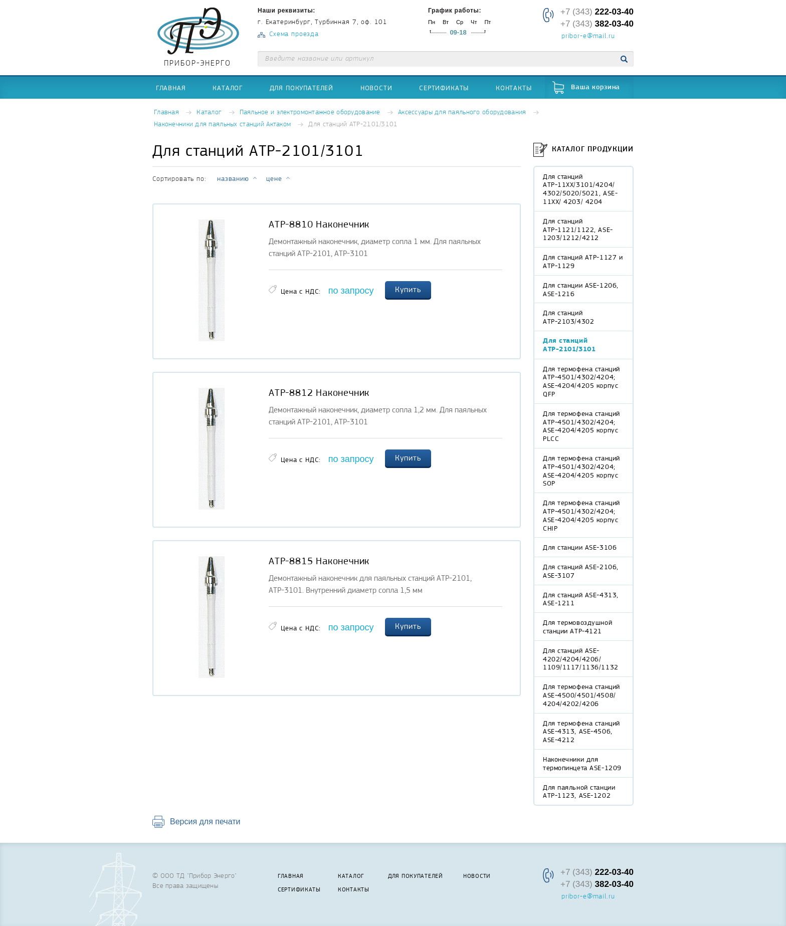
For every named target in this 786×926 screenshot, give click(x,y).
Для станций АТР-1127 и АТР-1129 (583, 261)
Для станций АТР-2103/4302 (568, 317)
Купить (408, 289)
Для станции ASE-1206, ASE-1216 (581, 289)
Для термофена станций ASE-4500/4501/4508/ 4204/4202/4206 (581, 695)
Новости (376, 88)
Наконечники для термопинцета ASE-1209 (582, 763)
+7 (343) (597, 12)
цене (274, 178)
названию (233, 178)
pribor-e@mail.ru (588, 36)
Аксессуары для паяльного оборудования (462, 112)
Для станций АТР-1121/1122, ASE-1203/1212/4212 (578, 229)
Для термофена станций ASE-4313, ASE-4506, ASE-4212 (581, 731)
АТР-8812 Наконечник (319, 393)
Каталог (228, 88)
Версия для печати (205, 821)
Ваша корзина (595, 87)
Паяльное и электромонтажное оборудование (310, 112)
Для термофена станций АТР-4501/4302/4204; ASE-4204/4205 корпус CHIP (581, 515)
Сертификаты (444, 88)
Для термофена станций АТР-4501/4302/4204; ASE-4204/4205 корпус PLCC (581, 425)
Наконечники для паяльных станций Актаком (222, 124)
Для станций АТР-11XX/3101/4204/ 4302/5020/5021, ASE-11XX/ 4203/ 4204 (580, 188)
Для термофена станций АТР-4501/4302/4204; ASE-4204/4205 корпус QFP (581, 381)
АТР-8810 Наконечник (319, 224)
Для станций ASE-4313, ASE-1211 (581, 599)
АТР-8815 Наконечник (319, 561)
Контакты (514, 88)
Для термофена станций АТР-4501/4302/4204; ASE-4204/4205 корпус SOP (581, 470)
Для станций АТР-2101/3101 (569, 344)
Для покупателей (302, 88)
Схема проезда (294, 34)
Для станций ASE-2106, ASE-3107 (581, 571)
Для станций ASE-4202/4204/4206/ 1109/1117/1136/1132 (581, 658)
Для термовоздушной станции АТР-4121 (577, 626)
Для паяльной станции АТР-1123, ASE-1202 (579, 791)
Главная (171, 88)
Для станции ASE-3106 (580, 547)
